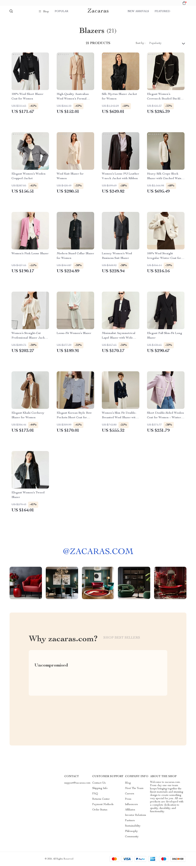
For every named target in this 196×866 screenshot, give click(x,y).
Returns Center (101, 799)
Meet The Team (134, 788)
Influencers (131, 804)
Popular (61, 11)
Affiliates (130, 810)
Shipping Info (100, 788)
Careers (129, 793)
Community (132, 836)
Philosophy (131, 831)
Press (128, 799)
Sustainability (132, 826)
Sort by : (140, 43)
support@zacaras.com (77, 783)
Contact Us (99, 783)
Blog (128, 783)
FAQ (95, 793)
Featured (162, 11)
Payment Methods (103, 804)
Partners (130, 820)
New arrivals (138, 11)
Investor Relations (135, 815)
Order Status (99, 810)
